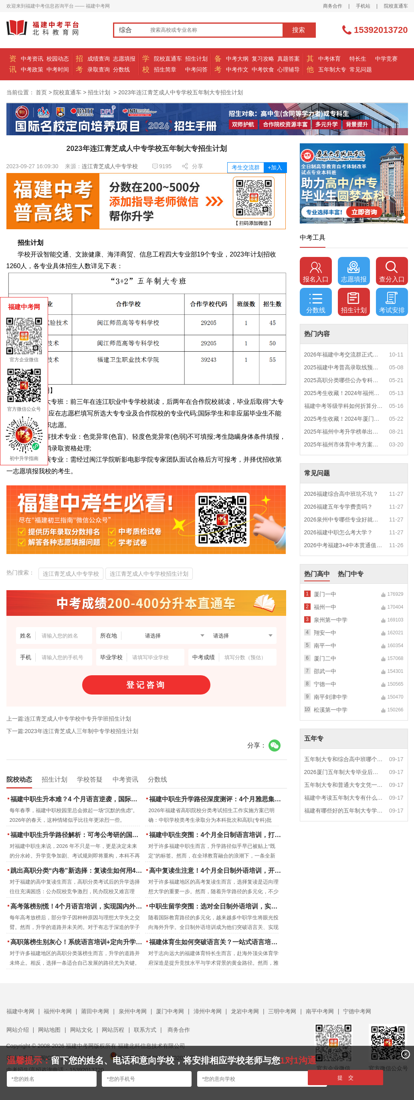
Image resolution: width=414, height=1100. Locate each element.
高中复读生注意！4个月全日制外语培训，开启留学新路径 (216, 870)
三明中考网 (282, 1011)
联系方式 (145, 1030)
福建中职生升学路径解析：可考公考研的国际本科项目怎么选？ (77, 834)
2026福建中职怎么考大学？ (338, 532)
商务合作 (332, 6)
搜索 (298, 29)
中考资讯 (32, 58)
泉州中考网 (133, 1011)
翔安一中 (325, 632)
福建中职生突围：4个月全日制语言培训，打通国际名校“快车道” (216, 834)
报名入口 (316, 272)
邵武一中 (325, 671)
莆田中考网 (95, 1011)
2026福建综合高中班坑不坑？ (341, 494)
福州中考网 (58, 1011)
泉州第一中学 (330, 620)
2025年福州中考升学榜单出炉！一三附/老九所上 (344, 431)
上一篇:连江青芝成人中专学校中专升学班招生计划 (68, 718)
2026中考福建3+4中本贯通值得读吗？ (344, 545)
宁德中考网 (357, 1011)
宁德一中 (325, 684)
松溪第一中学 (330, 710)
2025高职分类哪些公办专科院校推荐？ (344, 380)
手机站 (363, 6)
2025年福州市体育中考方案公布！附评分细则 (344, 444)
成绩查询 (98, 58)
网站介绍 (17, 1030)
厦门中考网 (170, 1011)
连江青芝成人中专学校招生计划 (149, 573)
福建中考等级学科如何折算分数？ (344, 406)
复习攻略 (263, 58)
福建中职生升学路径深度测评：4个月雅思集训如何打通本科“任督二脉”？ (216, 799)
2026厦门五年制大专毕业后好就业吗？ (344, 772)
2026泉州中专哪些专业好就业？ (344, 519)
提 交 (345, 1078)
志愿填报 (124, 58)
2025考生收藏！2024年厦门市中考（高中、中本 (344, 419)
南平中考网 (320, 1011)
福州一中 (325, 607)
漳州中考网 (208, 1011)
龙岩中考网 (245, 1011)
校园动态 (57, 58)
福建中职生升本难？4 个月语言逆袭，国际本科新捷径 (77, 799)
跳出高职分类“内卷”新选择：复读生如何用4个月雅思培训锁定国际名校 (77, 870)
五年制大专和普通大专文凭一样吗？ (344, 785)
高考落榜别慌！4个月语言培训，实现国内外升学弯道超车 (77, 906)
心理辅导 (288, 69)
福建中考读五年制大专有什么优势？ (344, 797)
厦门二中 (325, 658)
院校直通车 (396, 6)
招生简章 (165, 69)
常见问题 (360, 69)
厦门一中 (325, 594)
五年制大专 (332, 69)
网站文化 (81, 1030)
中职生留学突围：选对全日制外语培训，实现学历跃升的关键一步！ (216, 906)
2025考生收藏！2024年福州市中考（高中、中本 (344, 393)
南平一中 (325, 645)
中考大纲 (237, 58)
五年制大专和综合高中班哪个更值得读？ (344, 759)
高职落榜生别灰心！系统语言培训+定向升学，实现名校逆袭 (77, 942)
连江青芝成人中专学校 (110, 166)
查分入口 (392, 272)
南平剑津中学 (330, 697)
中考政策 (32, 69)
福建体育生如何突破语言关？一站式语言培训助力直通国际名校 (216, 942)
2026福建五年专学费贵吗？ (338, 506)
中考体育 (329, 58)
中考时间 (57, 69)
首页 (41, 92)
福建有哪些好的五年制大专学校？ (344, 810)
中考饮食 (263, 69)
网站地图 (49, 1030)
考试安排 (392, 303)
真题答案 (288, 58)
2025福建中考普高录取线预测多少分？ (344, 367)
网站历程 (113, 1030)
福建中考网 (20, 1011)
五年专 (313, 738)
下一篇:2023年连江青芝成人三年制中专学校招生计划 (72, 731)
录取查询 (98, 69)
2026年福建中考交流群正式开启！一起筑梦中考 (344, 354)
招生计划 (196, 58)
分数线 (121, 69)
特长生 (357, 58)
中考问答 (196, 69)
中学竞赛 (386, 58)
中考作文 (237, 69)
